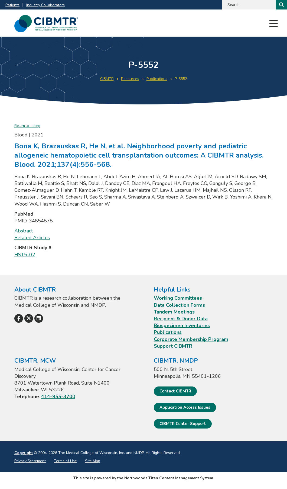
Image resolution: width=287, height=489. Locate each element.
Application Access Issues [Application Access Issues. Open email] (184, 407)
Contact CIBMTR (175, 391)
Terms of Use (65, 461)
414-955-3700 (58, 396)
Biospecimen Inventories (182, 325)
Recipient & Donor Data (181, 318)
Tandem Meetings (174, 312)
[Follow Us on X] (28, 318)
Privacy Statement (30, 461)
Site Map (92, 461)
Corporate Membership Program (191, 339)
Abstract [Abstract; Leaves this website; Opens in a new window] (23, 231)
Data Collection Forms (179, 305)
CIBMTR (107, 78)
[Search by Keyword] (248, 4)
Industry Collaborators (45, 5)
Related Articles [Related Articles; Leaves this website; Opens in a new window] (32, 237)
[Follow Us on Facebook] (18, 318)
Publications (156, 78)
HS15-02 (24, 254)
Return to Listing (27, 125)
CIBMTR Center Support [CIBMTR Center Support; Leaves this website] (182, 423)
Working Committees (178, 298)
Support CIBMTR (173, 346)
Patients (12, 5)
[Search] (281, 4)
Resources (130, 78)
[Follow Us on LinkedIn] (38, 318)
